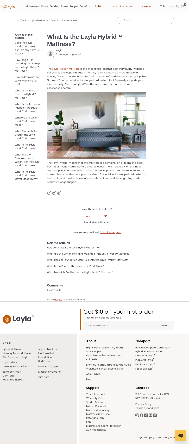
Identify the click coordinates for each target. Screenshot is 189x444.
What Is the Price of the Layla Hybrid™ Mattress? (26, 94)
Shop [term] (7, 343)
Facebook (49, 193)
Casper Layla (145, 355)
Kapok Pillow (10, 362)
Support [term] (92, 388)
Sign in (146, 6)
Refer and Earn (95, 418)
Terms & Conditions (147, 408)
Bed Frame (44, 361)
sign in (58, 299)
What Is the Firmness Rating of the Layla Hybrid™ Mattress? (27, 107)
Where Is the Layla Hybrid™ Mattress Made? (26, 121)
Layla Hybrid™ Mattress (65, 69)
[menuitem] (20, 349)
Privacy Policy (143, 404)
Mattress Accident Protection (103, 426)
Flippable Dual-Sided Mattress (104, 355)
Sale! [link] (98, 6)
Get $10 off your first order (128, 314)
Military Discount (96, 406)
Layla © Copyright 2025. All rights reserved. (160, 437)
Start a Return (94, 402)
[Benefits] (85, 6)
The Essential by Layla (15, 357)
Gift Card (43, 377)
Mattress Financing (97, 410)
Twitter (54, 193)
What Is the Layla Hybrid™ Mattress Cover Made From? (26, 175)
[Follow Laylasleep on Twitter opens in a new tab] (155, 415)
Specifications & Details (64, 20)
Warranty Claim (95, 398)
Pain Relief (92, 359)
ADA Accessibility (96, 430)
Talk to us (167, 6)
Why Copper (93, 351)
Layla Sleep (21, 20)
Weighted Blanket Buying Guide (105, 368)
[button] (182, 6)
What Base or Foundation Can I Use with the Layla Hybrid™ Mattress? (88, 260)
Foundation (45, 357)
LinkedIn (59, 193)
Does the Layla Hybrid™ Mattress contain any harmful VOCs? (27, 48)
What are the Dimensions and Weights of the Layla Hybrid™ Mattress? (27, 160)
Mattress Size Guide (98, 414)
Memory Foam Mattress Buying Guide (108, 364)
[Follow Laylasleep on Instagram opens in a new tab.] (137, 415)
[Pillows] (44, 6)
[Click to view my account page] (177, 6)
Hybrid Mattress (39, 20)
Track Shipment (95, 394)
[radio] (88, 215)
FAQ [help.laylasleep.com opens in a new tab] (88, 422)
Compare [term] (142, 341)
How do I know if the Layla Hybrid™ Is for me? (27, 80)
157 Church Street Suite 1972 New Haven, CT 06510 (152, 396)
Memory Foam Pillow (15, 366)
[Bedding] (54, 6)
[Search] (145, 20)
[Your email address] (128, 325)
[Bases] (64, 6)
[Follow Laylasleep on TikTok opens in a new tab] (146, 415)
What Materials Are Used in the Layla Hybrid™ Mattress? (26, 134)
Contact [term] (142, 388)
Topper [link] (74, 6)
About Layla (93, 374)
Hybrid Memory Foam (149, 351)
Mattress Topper (48, 366)
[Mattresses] (32, 6)
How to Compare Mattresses (152, 347)
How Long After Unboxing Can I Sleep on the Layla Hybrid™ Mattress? (27, 65)
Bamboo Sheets (12, 371)
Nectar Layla (145, 364)
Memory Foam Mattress (17, 353)
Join (164, 325)
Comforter (9, 375)
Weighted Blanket (13, 379)
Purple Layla (144, 360)
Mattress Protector (49, 371)
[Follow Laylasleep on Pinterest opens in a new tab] (150, 415)
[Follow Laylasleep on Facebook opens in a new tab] (141, 415)
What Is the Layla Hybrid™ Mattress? (26, 146)
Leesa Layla (144, 369)
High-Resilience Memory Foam (104, 347)
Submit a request (123, 6)
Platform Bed (46, 353)
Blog (88, 379)
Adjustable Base (47, 349)
